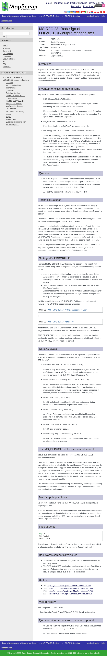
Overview (9, 83)
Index (103, 16)
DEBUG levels (11, 98)
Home (48, 3)
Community (7, 51)
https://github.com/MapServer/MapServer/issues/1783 (71, 591)
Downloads (7, 56)
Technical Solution (13, 93)
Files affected (11, 109)
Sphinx (92, 653)
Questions (10, 90)
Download (88, 6)
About (5, 46)
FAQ (101, 3)
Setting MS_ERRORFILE (15, 96)
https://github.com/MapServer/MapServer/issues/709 (69, 585)
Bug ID (8, 117)
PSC (5, 64)
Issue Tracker (71, 3)
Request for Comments (30, 16)
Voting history (11, 119)
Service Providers (88, 3)
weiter (96, 16)
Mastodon (76, 6)
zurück (90, 16)
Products (57, 3)
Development (13, 16)
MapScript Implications (14, 106)
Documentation (9, 59)
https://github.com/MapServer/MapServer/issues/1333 (71, 588)
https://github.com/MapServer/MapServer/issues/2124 (71, 594)
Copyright (12, 653)
